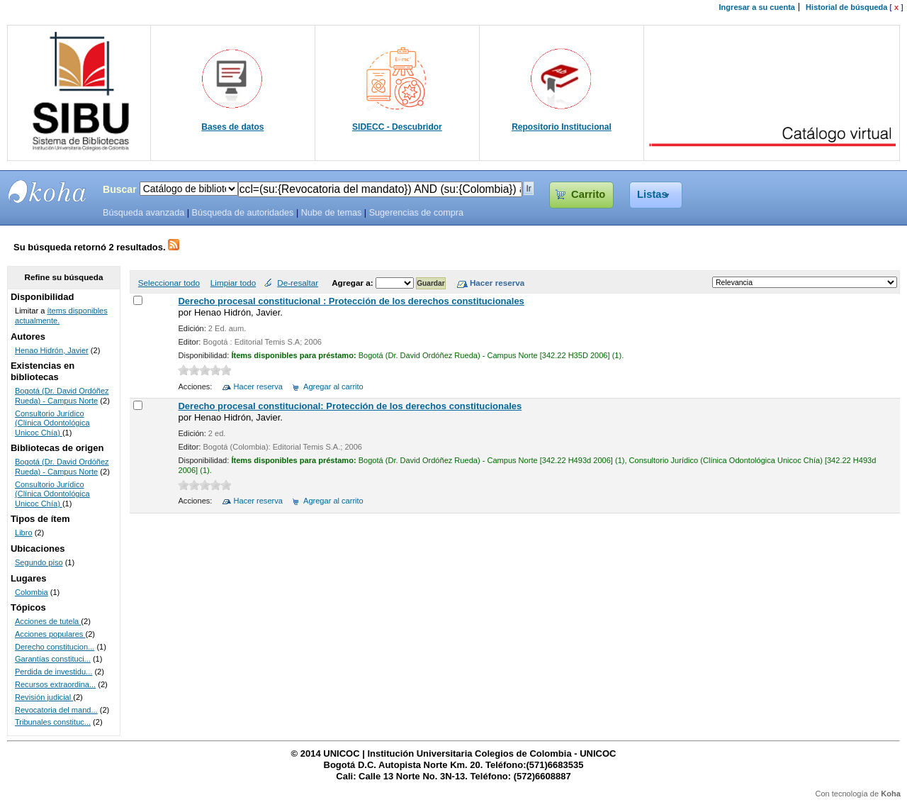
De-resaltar (297, 282)
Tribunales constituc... (53, 722)
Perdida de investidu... (53, 671)
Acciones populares (50, 634)
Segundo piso (39, 562)
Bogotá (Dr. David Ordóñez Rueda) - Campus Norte (62, 395)
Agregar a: (354, 282)
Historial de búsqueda (846, 7)
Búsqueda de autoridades (242, 213)
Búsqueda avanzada (143, 213)
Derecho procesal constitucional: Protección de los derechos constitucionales (350, 406)
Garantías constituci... (53, 659)
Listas (652, 194)
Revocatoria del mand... (56, 710)
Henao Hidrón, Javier (52, 350)
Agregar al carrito (333, 386)
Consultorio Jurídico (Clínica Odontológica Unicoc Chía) (52, 423)
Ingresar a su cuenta (757, 7)
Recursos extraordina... (55, 684)
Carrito (588, 194)
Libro (24, 532)
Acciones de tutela (48, 621)
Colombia (31, 592)
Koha (891, 793)
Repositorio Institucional (562, 127)
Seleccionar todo (169, 282)
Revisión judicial (44, 697)
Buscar (120, 189)
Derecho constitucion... (54, 647)
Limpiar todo (233, 282)
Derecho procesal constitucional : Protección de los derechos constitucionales (351, 301)
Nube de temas (331, 213)
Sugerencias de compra (416, 213)
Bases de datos (232, 127)
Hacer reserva (258, 386)
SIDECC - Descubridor (397, 127)
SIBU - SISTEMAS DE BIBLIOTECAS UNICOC (47, 191)
